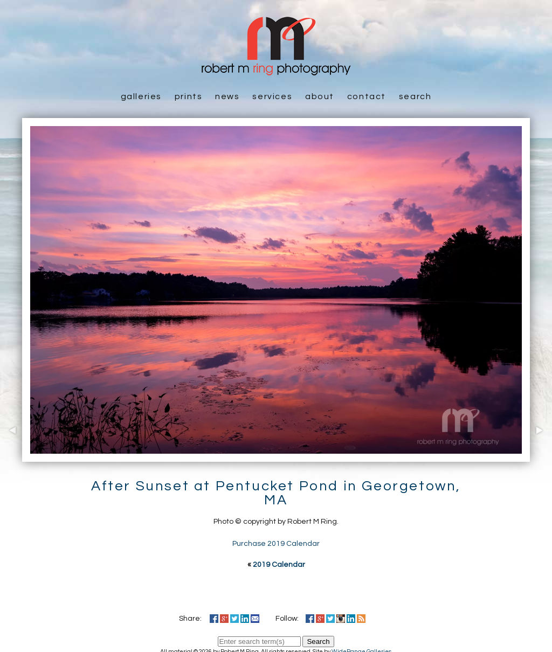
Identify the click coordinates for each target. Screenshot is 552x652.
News (227, 96)
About (319, 96)
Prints (189, 96)
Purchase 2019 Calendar (276, 543)
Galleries (141, 96)
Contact (366, 96)
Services (272, 96)
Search (415, 96)
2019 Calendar (279, 564)
